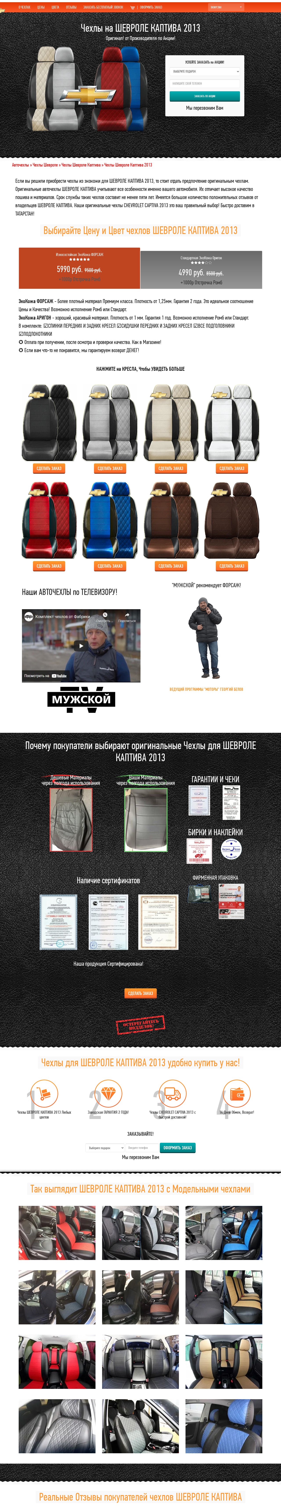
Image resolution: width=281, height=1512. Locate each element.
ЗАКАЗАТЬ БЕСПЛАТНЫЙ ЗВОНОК (103, 7)
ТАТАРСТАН (226, 7)
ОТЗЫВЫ (71, 7)
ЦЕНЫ (41, 7)
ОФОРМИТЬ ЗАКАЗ (146, 7)
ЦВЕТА (55, 7)
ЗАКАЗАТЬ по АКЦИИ (204, 96)
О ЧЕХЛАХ (24, 7)
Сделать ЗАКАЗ (49, 468)
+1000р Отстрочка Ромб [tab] (79, 267)
